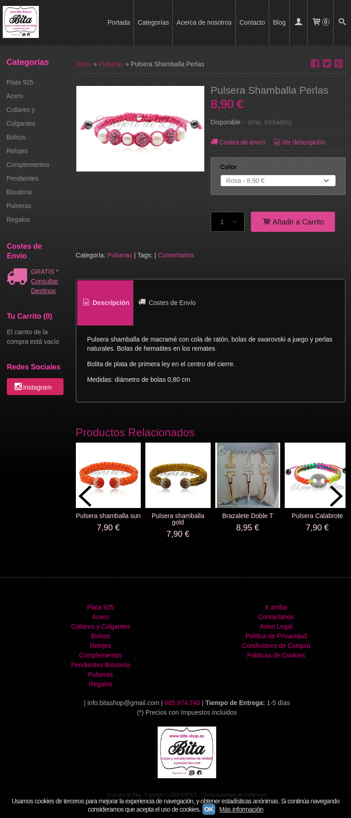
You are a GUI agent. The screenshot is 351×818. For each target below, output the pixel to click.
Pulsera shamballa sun (108, 515)
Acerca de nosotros (204, 22)
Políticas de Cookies (276, 655)
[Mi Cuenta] (298, 22)
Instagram (32, 387)
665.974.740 (182, 702)
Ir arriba (276, 607)
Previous (85, 496)
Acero (14, 96)
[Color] (278, 181)
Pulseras (18, 205)
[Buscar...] (342, 22)
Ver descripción (298, 142)
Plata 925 (19, 82)
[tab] (105, 303)
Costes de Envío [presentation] (166, 302)
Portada (118, 22)
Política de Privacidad (276, 636)
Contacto (252, 22)
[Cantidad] (228, 222)
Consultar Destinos (44, 286)
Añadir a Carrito (293, 222)
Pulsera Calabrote (317, 515)
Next (336, 496)
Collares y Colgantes (20, 116)
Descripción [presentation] (105, 302)
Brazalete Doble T (247, 515)
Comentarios (176, 255)
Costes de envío (237, 142)
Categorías (153, 22)
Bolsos (16, 137)
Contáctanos (276, 616)
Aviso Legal (276, 626)
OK (208, 809)
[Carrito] (320, 22)
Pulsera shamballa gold (178, 519)
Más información (241, 809)
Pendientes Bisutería (22, 185)
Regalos (18, 219)
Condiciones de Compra (276, 645)
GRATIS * (44, 271)
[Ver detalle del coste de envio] (19, 277)
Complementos (27, 164)
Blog (279, 22)
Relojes (17, 151)
